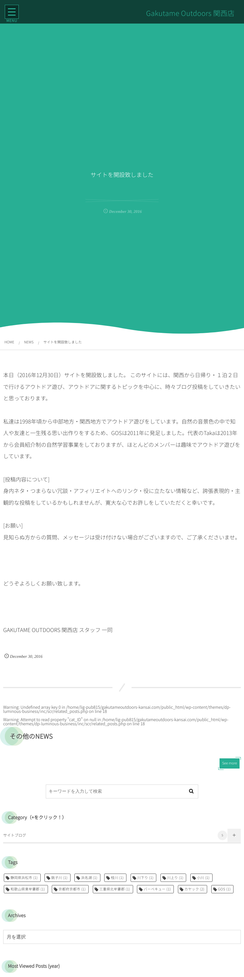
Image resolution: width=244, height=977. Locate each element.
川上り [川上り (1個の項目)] (175, 877)
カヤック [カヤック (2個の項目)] (195, 889)
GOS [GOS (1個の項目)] (224, 889)
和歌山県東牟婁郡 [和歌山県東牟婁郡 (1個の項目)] (27, 889)
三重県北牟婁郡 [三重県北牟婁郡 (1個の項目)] (114, 889)
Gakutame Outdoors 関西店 (190, 13)
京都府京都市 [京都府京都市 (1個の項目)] (72, 889)
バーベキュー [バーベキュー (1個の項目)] (157, 889)
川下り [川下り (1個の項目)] (145, 877)
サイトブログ (115, 835)
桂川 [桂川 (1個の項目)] (117, 877)
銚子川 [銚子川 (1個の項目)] (59, 877)
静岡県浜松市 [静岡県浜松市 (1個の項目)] (24, 877)
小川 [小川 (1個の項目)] (203, 877)
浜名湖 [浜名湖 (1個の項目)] (89, 877)
